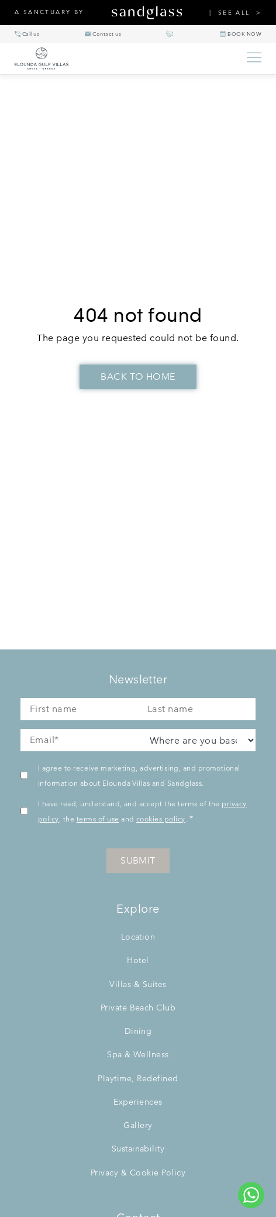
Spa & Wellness (138, 1054)
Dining (138, 1031)
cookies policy (160, 818)
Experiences (137, 1101)
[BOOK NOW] (240, 34)
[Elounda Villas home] (125, 58)
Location (138, 936)
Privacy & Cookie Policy (138, 1172)
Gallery (137, 1125)
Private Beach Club (138, 1007)
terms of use (98, 818)
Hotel (138, 960)
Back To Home (138, 376)
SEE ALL (234, 12)
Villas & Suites (137, 984)
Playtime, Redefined (138, 1078)
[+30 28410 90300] (27, 34)
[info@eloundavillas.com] (103, 34)
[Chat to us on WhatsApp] (251, 1195)
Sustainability (138, 1148)
